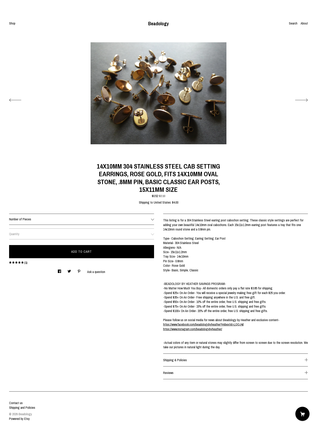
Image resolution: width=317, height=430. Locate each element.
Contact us (16, 403)
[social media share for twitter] (69, 270)
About (304, 23)
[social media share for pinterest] (79, 270)
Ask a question (96, 272)
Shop (12, 23)
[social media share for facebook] (59, 270)
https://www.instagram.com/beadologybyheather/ (192, 329)
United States (162, 202)
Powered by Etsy (19, 418)
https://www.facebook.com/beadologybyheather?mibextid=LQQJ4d (203, 324)
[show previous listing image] (19, 99)
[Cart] (302, 414)
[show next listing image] (298, 99)
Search (293, 23)
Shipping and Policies (22, 407)
